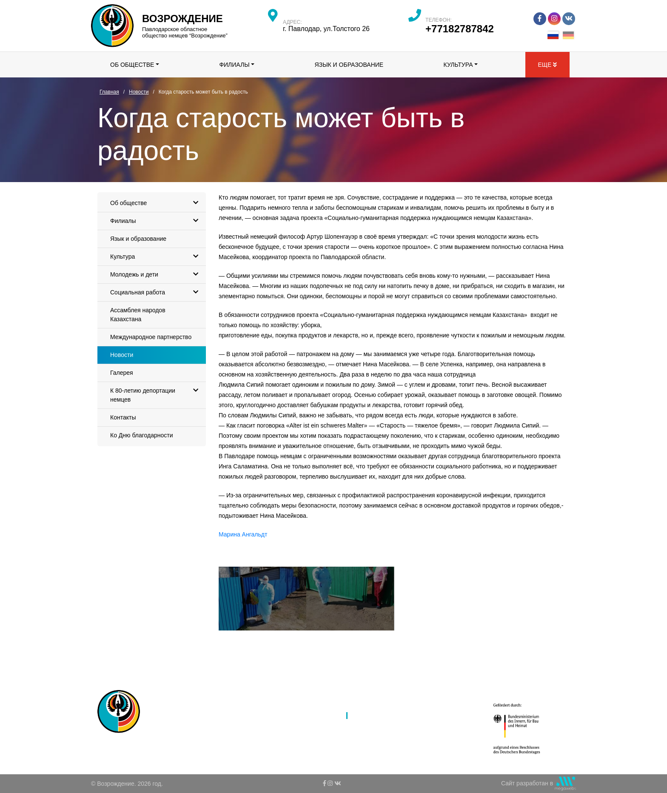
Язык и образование (349, 64)
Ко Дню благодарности (141, 435)
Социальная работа (156, 292)
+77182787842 (459, 28)
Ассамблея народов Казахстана (137, 314)
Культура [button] (458, 64)
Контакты (123, 417)
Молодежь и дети (156, 274)
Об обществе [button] (132, 64)
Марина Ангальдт (243, 534)
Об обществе (156, 203)
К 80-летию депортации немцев (156, 392)
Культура (156, 256)
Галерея (121, 372)
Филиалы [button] (234, 64)
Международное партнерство (150, 337)
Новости (121, 354)
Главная (276, 693)
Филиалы (156, 221)
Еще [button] (547, 64)
